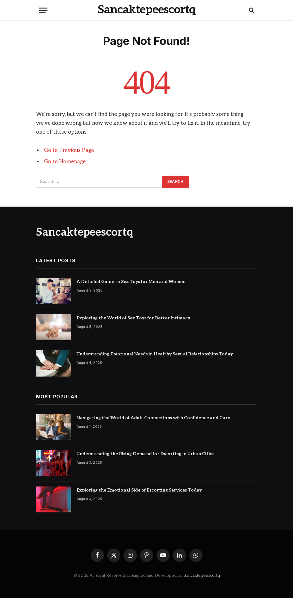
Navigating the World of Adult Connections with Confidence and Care (153, 417)
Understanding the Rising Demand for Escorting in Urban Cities (145, 453)
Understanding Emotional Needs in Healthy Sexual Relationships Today (154, 354)
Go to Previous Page (69, 150)
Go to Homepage (65, 162)
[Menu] (43, 10)
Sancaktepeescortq (202, 575)
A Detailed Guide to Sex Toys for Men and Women (131, 281)
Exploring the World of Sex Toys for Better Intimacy (133, 318)
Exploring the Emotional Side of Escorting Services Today (139, 490)
